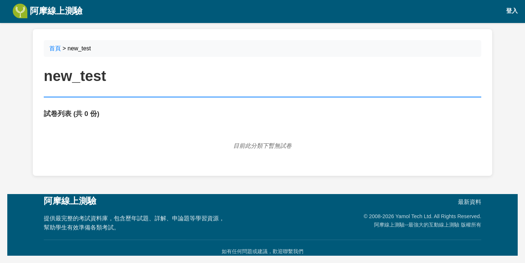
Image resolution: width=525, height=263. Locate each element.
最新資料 (469, 202)
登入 (512, 11)
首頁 (55, 48)
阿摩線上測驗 (47, 11)
